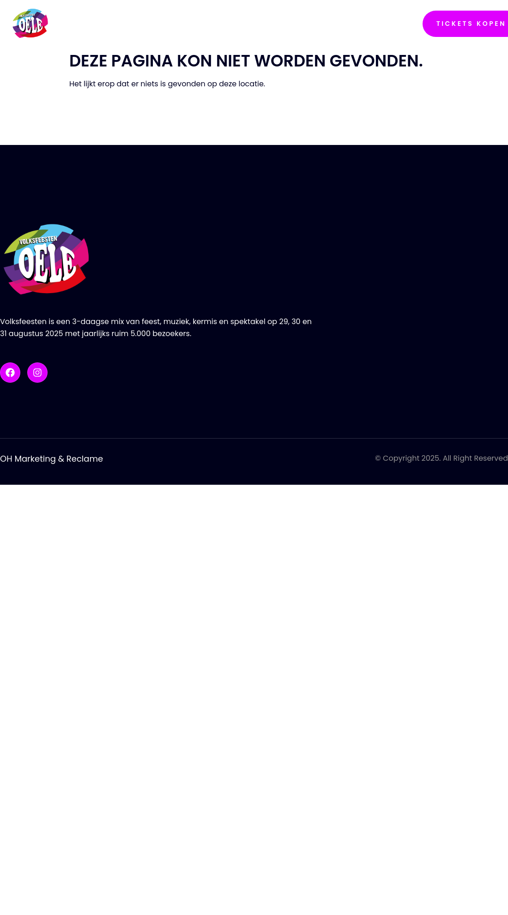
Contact (400, 23)
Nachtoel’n (89, 23)
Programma (165, 23)
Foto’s (272, 23)
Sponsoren (333, 23)
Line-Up (224, 23)
